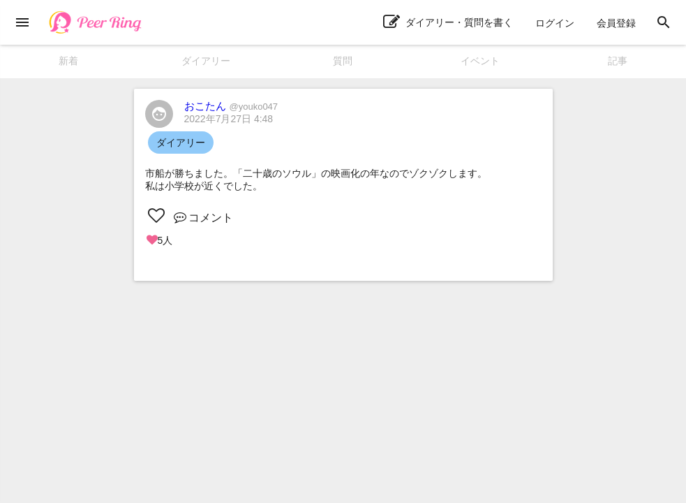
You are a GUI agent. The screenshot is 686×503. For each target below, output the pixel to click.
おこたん (231, 106)
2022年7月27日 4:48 (229, 118)
